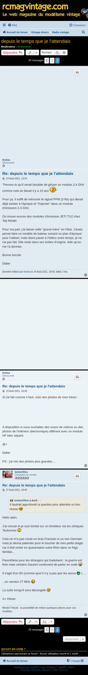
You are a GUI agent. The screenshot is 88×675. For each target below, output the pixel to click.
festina (6, 160)
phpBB (33, 667)
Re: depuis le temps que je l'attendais (37, 173)
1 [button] (52, 60)
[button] (46, 60)
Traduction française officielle (35, 670)
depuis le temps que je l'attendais (35, 41)
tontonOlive (21, 472)
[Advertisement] (44, 113)
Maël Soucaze (60, 670)
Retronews (24, 46)
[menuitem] (12, 25)
